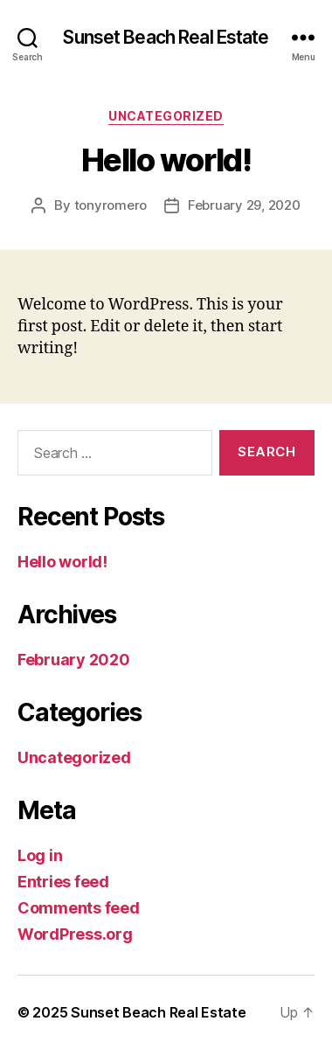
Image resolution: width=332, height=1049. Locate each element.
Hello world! (62, 561)
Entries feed (63, 881)
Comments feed (78, 908)
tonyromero (110, 205)
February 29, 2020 (244, 205)
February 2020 (73, 659)
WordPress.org (75, 934)
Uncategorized (166, 115)
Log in (39, 855)
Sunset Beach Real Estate (165, 37)
